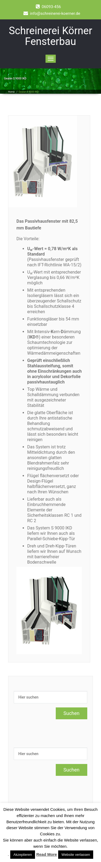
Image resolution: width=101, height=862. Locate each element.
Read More (46, 854)
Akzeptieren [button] (22, 855)
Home (11, 91)
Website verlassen (75, 855)
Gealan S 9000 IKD (29, 91)
